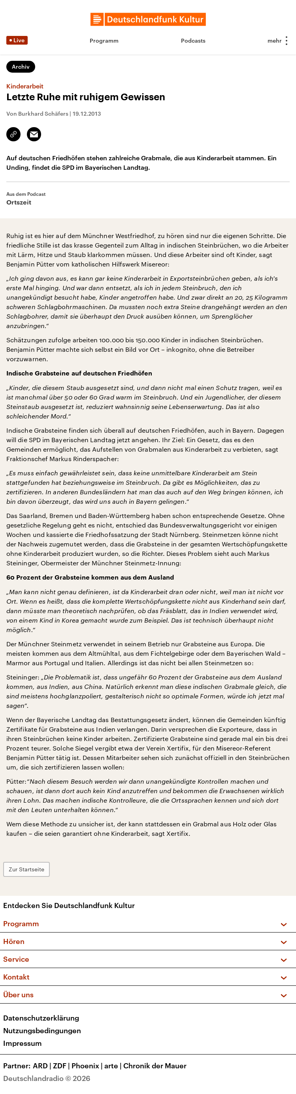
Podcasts (193, 40)
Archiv (21, 66)
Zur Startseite (26, 869)
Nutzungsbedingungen (42, 1030)
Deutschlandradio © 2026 (46, 1078)
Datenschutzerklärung (41, 1017)
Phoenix (88, 1065)
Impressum (22, 1043)
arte (113, 1065)
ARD (43, 1065)
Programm (104, 40)
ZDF (62, 1065)
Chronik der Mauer (155, 1065)
